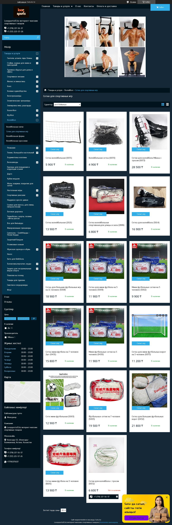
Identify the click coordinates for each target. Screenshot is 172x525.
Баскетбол (11, 110)
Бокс (9, 86)
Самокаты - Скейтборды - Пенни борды (18, 234)
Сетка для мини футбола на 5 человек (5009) (103, 288)
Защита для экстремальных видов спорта (19, 269)
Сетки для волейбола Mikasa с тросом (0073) (146, 159)
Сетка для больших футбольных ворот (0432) (147, 417)
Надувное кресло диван (17, 200)
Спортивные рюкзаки (16, 195)
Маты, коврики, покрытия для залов (20, 184)
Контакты (89, 6)
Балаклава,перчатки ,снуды (19, 264)
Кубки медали (13, 179)
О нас (78, 6)
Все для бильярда (15, 223)
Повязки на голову (15, 275)
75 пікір (133, 2)
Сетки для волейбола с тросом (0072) (104, 482)
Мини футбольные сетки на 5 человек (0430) (103, 353)
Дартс (9, 174)
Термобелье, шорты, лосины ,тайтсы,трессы (19, 217)
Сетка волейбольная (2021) (59, 222)
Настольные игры (14, 190)
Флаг (9, 290)
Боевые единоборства (16, 91)
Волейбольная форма (15, 136)
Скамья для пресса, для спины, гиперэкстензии (20, 206)
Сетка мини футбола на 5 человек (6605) (62, 482)
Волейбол (68, 90)
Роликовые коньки (15, 244)
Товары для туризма (16, 280)
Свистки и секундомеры (17, 285)
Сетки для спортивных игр (17, 131)
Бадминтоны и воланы (17, 157)
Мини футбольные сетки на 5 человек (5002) (146, 288)
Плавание (11, 148)
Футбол (10, 115)
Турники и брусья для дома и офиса (20, 71)
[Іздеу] (37, 37)
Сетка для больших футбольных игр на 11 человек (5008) (63, 288)
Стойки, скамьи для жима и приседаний (19, 64)
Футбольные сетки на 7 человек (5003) (104, 417)
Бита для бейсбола (15, 259)
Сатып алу (55, 149)
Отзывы (8, 302)
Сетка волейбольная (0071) (59, 158)
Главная (46, 6)
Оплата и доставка (107, 6)
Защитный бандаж (15, 239)
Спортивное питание (15, 76)
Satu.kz (98, 520)
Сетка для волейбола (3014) (145, 222)
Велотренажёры (14, 96)
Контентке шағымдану (109, 522)
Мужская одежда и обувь (18, 249)
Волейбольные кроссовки (16, 141)
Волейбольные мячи (14, 127)
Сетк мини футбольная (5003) (60, 416)
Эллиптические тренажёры (18, 101)
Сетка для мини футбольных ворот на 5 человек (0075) (149, 353)
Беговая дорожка (15, 211)
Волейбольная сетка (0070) (102, 158)
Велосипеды (12, 162)
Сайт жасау (21, 2)
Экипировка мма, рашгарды (19, 105)
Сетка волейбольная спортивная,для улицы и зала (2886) (106, 223)
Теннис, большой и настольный (20, 152)
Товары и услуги (61, 6)
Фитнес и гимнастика (16, 81)
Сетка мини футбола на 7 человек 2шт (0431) (62, 353)
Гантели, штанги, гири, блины (19, 58)
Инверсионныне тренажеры (19, 228)
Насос (9, 254)
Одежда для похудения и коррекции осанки (18, 168)
